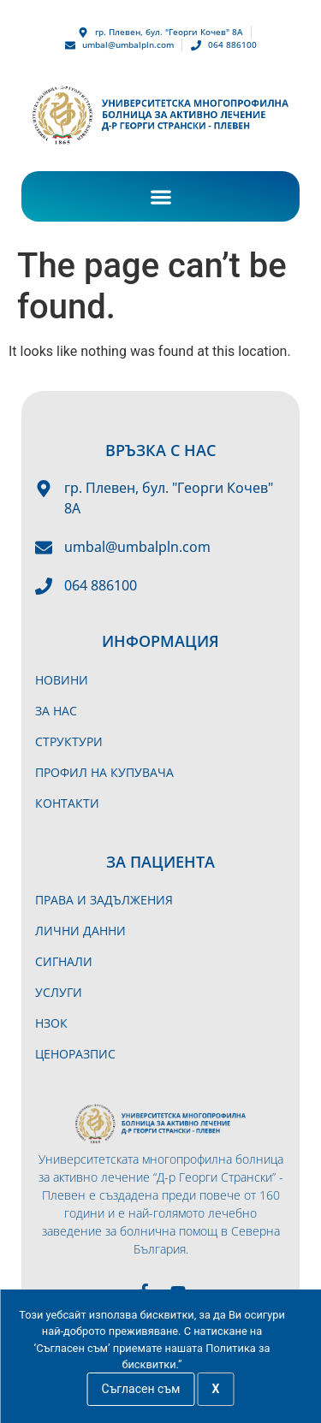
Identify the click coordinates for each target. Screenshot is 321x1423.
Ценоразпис (75, 1054)
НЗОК (51, 1023)
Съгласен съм (141, 1389)
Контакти (67, 803)
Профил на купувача (104, 772)
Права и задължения (104, 900)
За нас (56, 711)
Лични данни (80, 930)
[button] (160, 196)
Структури (69, 741)
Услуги (58, 992)
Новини (61, 680)
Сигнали (63, 961)
